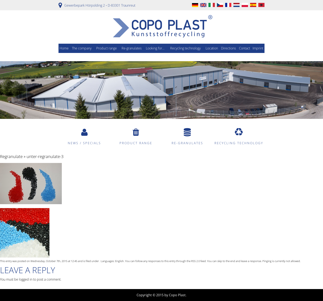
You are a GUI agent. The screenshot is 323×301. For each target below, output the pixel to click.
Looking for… (155, 48)
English (119, 261)
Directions (228, 48)
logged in (25, 279)
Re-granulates (132, 48)
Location (212, 48)
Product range (106, 48)
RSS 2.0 (195, 261)
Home (64, 48)
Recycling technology (185, 48)
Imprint (258, 48)
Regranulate (11, 156)
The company (81, 48)
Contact (244, 48)
